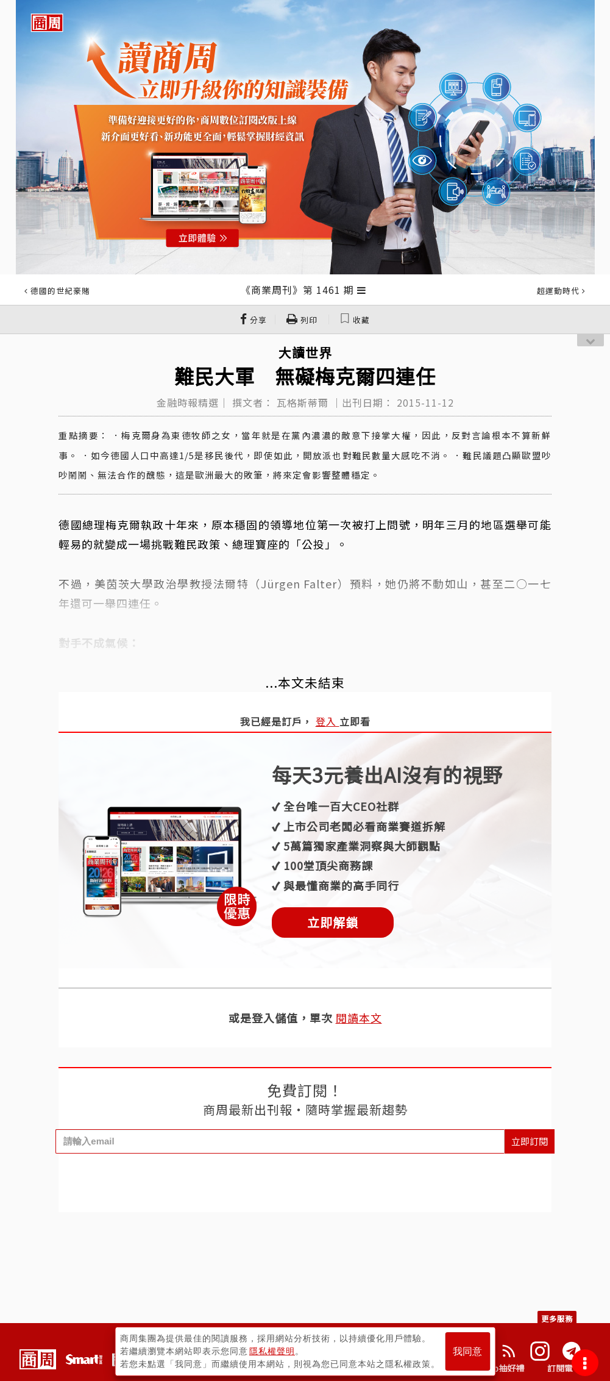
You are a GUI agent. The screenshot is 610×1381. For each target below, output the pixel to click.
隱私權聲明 (272, 1351)
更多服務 (557, 1318)
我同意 (467, 1351)
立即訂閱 (529, 1141)
